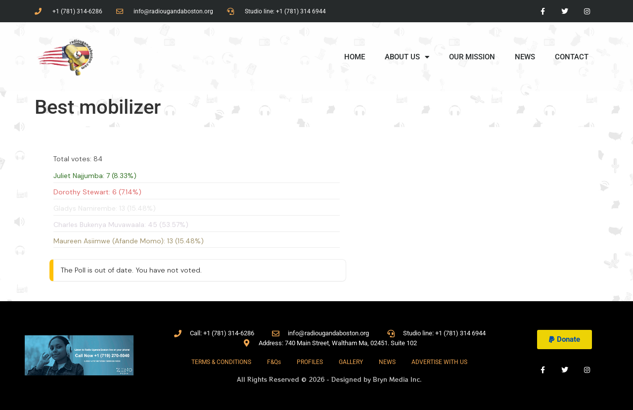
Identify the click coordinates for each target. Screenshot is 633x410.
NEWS (525, 56)
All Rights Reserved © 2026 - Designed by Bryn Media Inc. (329, 379)
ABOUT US (407, 57)
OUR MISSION (472, 56)
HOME (354, 56)
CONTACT (571, 56)
